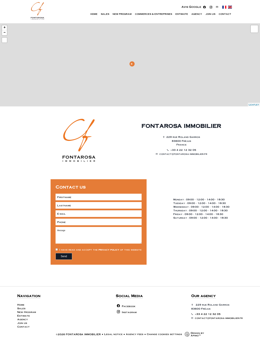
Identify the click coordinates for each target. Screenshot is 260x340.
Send (64, 256)
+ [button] (4, 27)
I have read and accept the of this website (100, 249)
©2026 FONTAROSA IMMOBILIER (78, 334)
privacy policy (108, 249)
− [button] (4, 32)
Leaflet (254, 104)
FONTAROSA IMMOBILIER (181, 125)
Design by (193, 334)
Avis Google (191, 7)
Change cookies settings (164, 334)
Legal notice (113, 334)
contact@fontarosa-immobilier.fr (183, 153)
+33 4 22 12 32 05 (183, 149)
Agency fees (134, 334)
